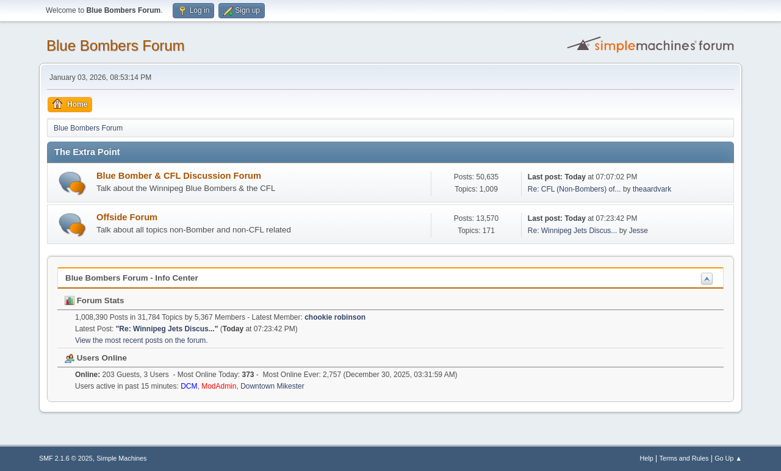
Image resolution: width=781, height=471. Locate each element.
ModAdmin (218, 386)
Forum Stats (94, 300)
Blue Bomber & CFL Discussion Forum (178, 176)
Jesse (638, 230)
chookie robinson (334, 317)
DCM (189, 386)
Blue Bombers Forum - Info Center (131, 277)
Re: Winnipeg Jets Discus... (572, 230)
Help (646, 458)
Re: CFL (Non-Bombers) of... (574, 189)
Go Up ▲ (728, 458)
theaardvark (652, 189)
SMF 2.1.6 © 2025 (66, 458)
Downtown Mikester (272, 386)
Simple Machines (121, 458)
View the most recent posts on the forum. (141, 340)
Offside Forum (126, 217)
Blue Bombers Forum (115, 45)
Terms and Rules (684, 458)
